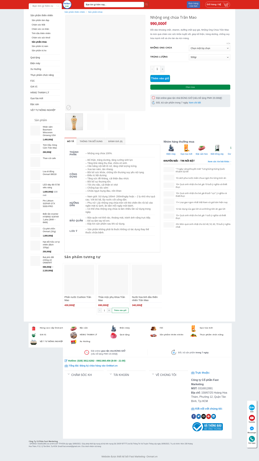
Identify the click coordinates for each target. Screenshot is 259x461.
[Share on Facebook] (193, 416)
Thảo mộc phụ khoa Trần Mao (111, 299)
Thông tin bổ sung (91, 141)
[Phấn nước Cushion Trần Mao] (79, 280)
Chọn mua (190, 87)
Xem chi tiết (195, 102)
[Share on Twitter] (198, 416)
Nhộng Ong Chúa (161, 48)
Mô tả (70, 141)
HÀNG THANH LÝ (39, 92)
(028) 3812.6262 (85, 360)
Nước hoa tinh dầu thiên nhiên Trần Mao (145, 299)
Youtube (252, 419)
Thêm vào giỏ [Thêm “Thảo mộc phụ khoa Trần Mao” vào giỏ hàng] (120, 310)
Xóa (228, 43)
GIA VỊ (33, 86)
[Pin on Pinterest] (208, 416)
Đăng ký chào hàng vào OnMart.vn (99, 365)
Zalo (252, 408)
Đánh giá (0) (115, 141)
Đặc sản (34, 104)
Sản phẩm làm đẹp (40, 20)
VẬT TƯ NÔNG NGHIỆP (43, 110)
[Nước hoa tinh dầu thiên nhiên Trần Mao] (147, 280)
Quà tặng (35, 57)
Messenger (252, 429)
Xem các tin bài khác (219, 161)
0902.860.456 (103, 360)
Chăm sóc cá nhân (40, 29)
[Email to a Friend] (203, 416)
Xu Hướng (35, 69)
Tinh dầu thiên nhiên (41, 33)
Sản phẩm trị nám (40, 46)
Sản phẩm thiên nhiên (41, 15)
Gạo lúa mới (36, 98)
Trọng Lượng (159, 57)
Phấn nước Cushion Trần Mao (77, 299)
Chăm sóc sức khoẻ (41, 38)
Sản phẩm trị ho (39, 50)
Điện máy (35, 63)
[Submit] (146, 4)
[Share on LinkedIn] (213, 416)
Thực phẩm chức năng (42, 75)
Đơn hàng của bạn (193, 4)
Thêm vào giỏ (160, 78)
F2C (32, 80)
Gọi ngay (252, 440)
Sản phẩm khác (39, 42)
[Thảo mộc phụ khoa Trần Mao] (113, 280)
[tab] (70, 141)
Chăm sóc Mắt (38, 25)
